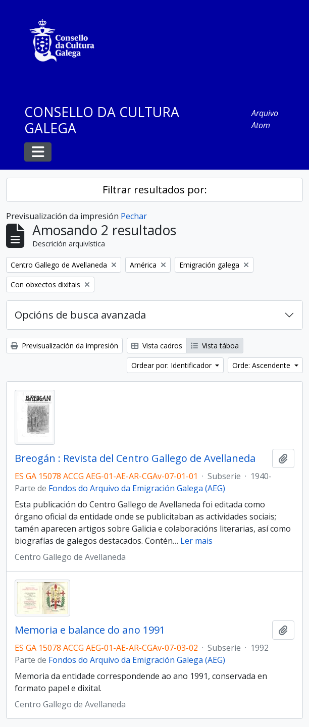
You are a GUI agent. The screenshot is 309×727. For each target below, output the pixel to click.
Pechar (134, 216)
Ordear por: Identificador (172, 365)
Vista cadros (156, 345)
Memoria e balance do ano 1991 (90, 630)
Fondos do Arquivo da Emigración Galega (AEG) (136, 488)
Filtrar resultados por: (154, 189)
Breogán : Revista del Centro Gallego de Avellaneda (135, 458)
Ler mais (196, 540)
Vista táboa (215, 345)
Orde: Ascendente (262, 365)
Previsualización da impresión (64, 345)
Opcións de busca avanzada (80, 315)
